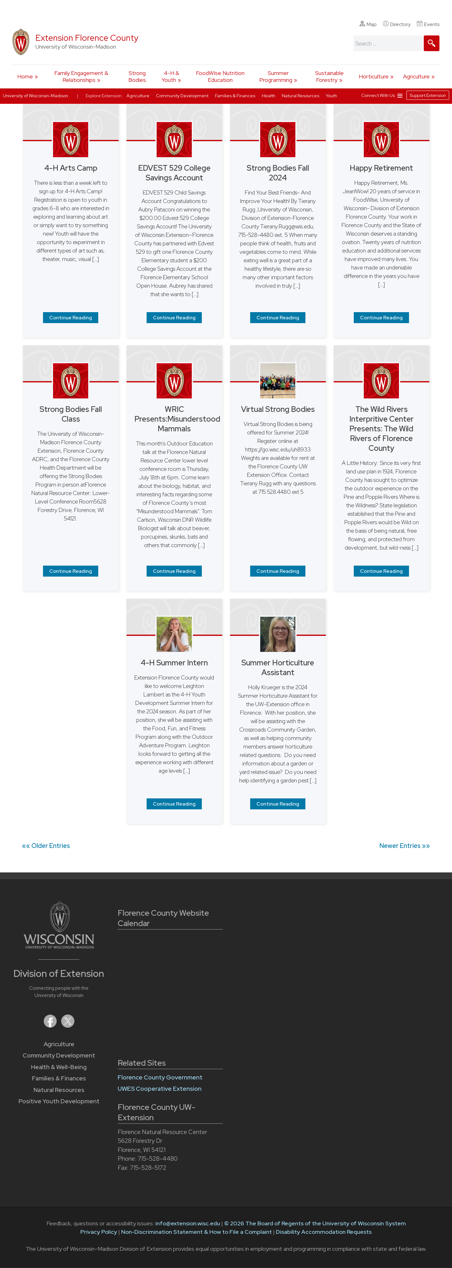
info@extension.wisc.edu (187, 1223)
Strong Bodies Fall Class (71, 414)
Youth (331, 96)
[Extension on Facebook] (51, 1026)
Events (428, 24)
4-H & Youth (170, 76)
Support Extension (428, 95)
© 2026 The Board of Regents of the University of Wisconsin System (315, 1223)
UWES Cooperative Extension (160, 1089)
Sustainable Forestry (329, 76)
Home (25, 76)
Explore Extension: (104, 96)
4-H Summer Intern (174, 663)
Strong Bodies (137, 76)
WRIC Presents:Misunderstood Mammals (177, 419)
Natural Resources (59, 1090)
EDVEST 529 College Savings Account (174, 173)
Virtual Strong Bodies (278, 409)
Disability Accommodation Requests (324, 1231)
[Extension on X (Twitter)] (67, 1026)
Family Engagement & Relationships (81, 76)
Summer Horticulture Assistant (277, 667)
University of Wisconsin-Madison (35, 96)
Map (368, 24)
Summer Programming (275, 76)
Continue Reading (70, 317)
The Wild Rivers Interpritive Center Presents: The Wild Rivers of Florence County (381, 428)
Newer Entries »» (404, 846)
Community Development (59, 1055)
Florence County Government (160, 1077)
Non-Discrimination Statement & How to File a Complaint (196, 1231)
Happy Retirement (381, 168)
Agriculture (416, 76)
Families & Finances (59, 1078)
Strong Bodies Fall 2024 (278, 173)
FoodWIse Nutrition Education (220, 76)
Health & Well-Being (59, 1067)
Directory (397, 24)
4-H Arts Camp (70, 168)
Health (269, 96)
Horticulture (374, 76)
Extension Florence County (86, 37)
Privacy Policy (98, 1231)
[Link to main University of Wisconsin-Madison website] (59, 947)
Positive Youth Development (59, 1101)
